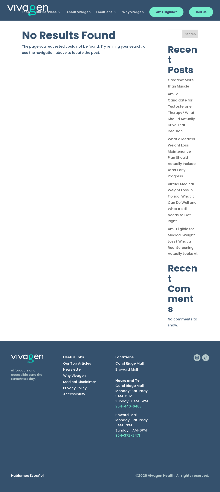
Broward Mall (126, 369)
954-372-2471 (127, 435)
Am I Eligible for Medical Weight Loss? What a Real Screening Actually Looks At (183, 241)
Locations (104, 12)
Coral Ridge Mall (129, 363)
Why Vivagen (133, 12)
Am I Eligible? (166, 12)
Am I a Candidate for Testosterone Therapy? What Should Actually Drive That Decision (181, 113)
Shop (25, 12)
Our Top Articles (77, 363)
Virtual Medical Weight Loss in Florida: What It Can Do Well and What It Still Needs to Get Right (182, 203)
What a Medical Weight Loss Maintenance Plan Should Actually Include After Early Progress (182, 158)
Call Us (201, 12)
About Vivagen (78, 12)
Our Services (46, 12)
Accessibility (74, 394)
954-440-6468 (128, 406)
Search (190, 34)
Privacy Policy (75, 388)
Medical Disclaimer (79, 381)
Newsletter (72, 369)
